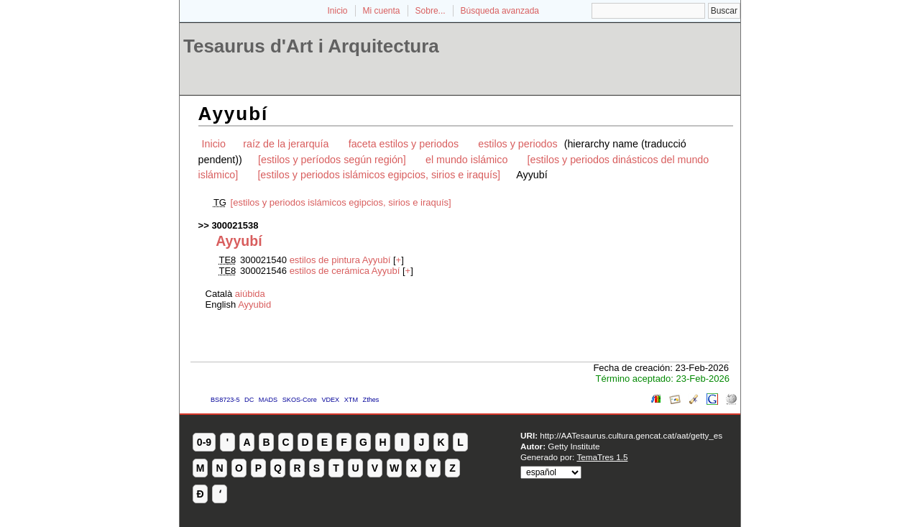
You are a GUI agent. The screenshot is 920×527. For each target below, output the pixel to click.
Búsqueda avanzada (500, 11)
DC (249, 399)
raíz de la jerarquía (285, 144)
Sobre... (430, 11)
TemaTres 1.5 (601, 457)
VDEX (330, 399)
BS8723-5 (225, 399)
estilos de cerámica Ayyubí (345, 270)
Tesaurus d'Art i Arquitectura (311, 46)
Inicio (337, 11)
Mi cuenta (381, 11)
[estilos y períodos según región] (332, 159)
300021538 (234, 225)
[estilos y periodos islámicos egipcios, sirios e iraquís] (378, 174)
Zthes (371, 399)
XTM (351, 399)
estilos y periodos (517, 144)
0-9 (204, 442)
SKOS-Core (299, 399)
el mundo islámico (466, 159)
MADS (268, 399)
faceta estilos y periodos (404, 144)
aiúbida (250, 293)
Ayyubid (254, 304)
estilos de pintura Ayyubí (340, 260)
